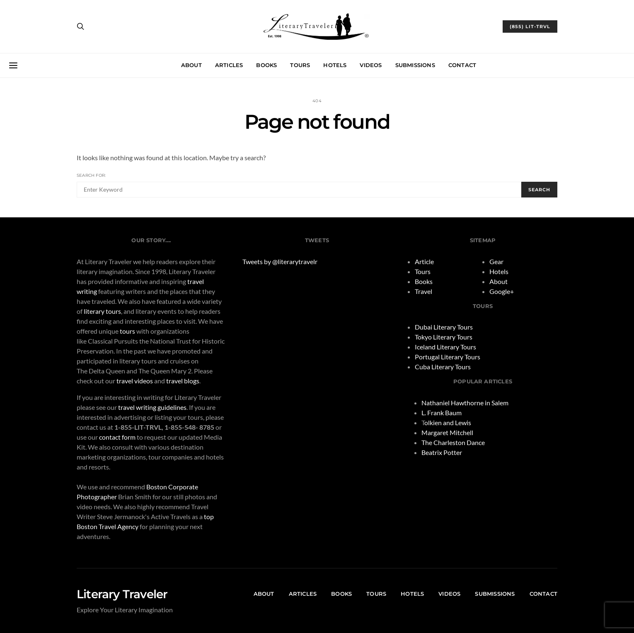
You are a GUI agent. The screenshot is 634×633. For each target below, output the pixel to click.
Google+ (501, 291)
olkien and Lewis (447, 422)
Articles (229, 65)
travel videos (134, 381)
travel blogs (182, 381)
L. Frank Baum (441, 412)
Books (266, 65)
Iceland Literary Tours (445, 347)
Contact (462, 65)
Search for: (91, 175)
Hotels (334, 65)
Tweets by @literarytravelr (279, 261)
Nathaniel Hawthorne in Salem (464, 403)
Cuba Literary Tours (443, 367)
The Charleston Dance (453, 442)
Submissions (415, 65)
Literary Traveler (122, 594)
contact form (117, 437)
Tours (300, 65)
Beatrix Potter (441, 452)
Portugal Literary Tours (447, 357)
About (191, 65)
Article (424, 261)
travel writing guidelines (152, 407)
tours (127, 331)
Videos (371, 65)
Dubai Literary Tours (444, 327)
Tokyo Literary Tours (443, 337)
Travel (423, 291)
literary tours (102, 311)
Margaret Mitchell (447, 432)
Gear (496, 261)
